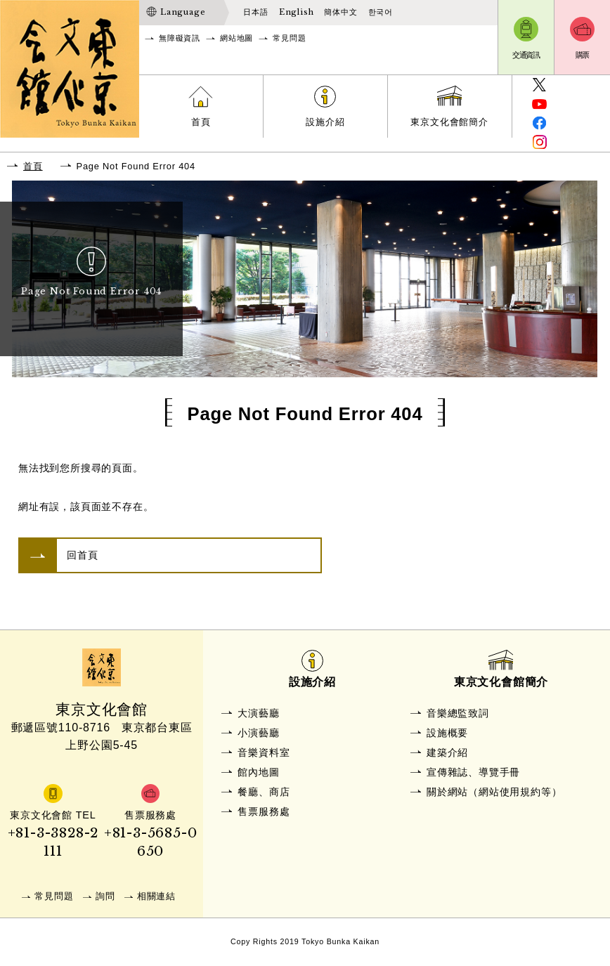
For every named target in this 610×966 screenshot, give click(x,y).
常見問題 (289, 38)
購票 (583, 55)
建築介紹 (447, 752)
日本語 (255, 12)
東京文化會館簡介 (449, 122)
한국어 (380, 12)
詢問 (105, 896)
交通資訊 (526, 55)
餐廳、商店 (264, 791)
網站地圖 (236, 38)
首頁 (201, 122)
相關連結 (156, 896)
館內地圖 (258, 772)
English (296, 12)
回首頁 (82, 555)
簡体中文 (340, 12)
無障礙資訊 (179, 38)
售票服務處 (264, 811)
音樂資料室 (264, 752)
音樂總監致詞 (458, 713)
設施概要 (447, 732)
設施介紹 (325, 122)
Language (182, 12)
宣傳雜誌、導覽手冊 (473, 772)
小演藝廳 (258, 732)
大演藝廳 (258, 713)
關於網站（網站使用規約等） (494, 791)
